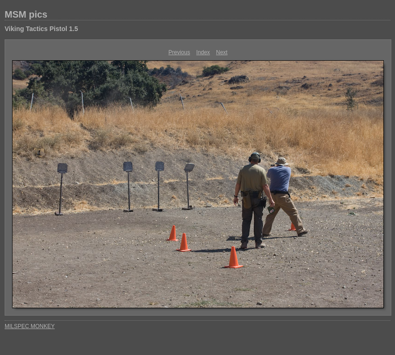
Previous (179, 52)
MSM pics (26, 14)
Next (222, 52)
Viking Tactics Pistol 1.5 (41, 28)
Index (203, 52)
